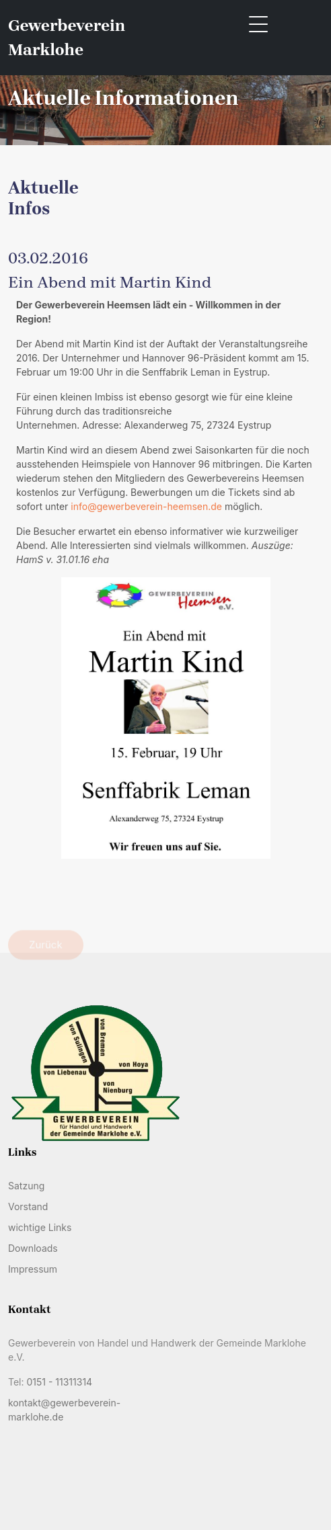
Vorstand (28, 1206)
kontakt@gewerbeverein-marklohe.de (64, 1409)
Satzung (26, 1185)
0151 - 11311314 (59, 1382)
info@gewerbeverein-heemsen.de (146, 506)
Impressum (32, 1269)
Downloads (33, 1248)
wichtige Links (39, 1227)
